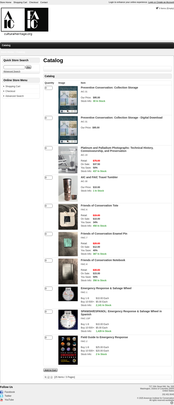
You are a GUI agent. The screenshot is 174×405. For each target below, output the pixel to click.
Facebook (10, 392)
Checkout (33, 2)
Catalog (6, 45)
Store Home (5, 2)
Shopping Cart (20, 2)
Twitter (8, 396)
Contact (44, 2)
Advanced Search (11, 71)
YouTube (9, 399)
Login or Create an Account (161, 2)
